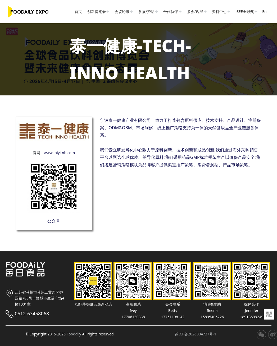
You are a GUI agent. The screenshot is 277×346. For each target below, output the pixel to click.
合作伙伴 (170, 11)
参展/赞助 (146, 11)
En (264, 11)
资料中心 (219, 11)
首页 (78, 11)
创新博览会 (96, 11)
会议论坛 (122, 11)
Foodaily (74, 333)
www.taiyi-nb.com (59, 152)
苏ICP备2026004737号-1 (195, 333)
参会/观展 (195, 11)
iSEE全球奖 (245, 11)
